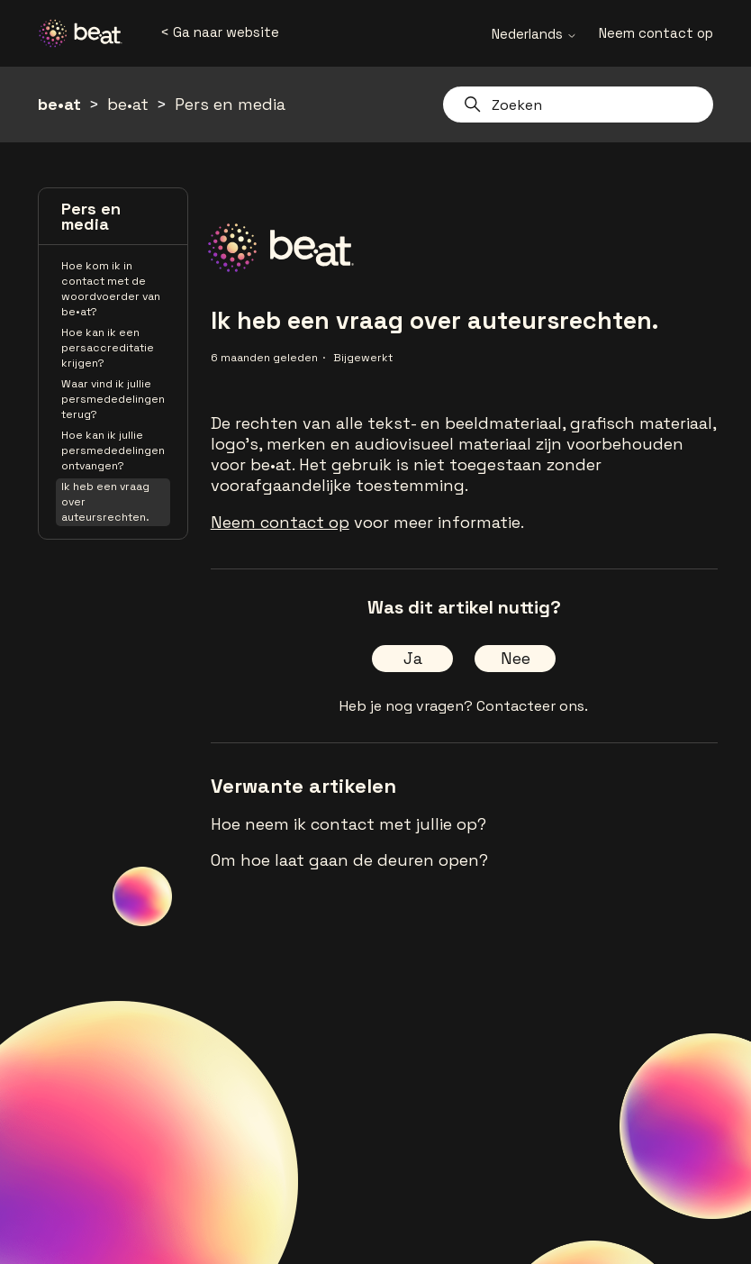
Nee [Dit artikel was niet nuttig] (515, 658)
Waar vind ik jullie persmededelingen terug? (113, 399)
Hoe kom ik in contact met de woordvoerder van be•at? (110, 289)
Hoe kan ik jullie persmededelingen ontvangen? (113, 450)
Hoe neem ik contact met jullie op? (348, 824)
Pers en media (230, 104)
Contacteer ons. (532, 705)
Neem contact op (656, 32)
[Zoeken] (578, 104)
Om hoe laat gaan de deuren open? (349, 860)
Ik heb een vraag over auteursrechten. (105, 501)
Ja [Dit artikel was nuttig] (412, 658)
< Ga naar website (219, 32)
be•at (59, 104)
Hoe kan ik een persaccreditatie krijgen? (107, 347)
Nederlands (534, 33)
